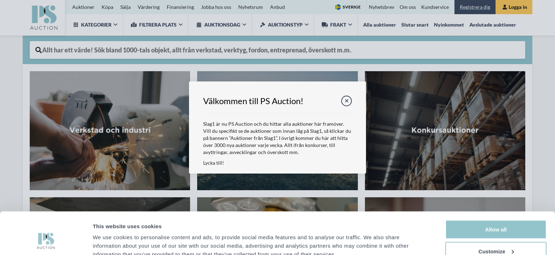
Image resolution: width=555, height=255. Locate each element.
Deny (496, 237)
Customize (496, 215)
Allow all (496, 193)
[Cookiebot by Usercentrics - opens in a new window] (46, 241)
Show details (109, 237)
